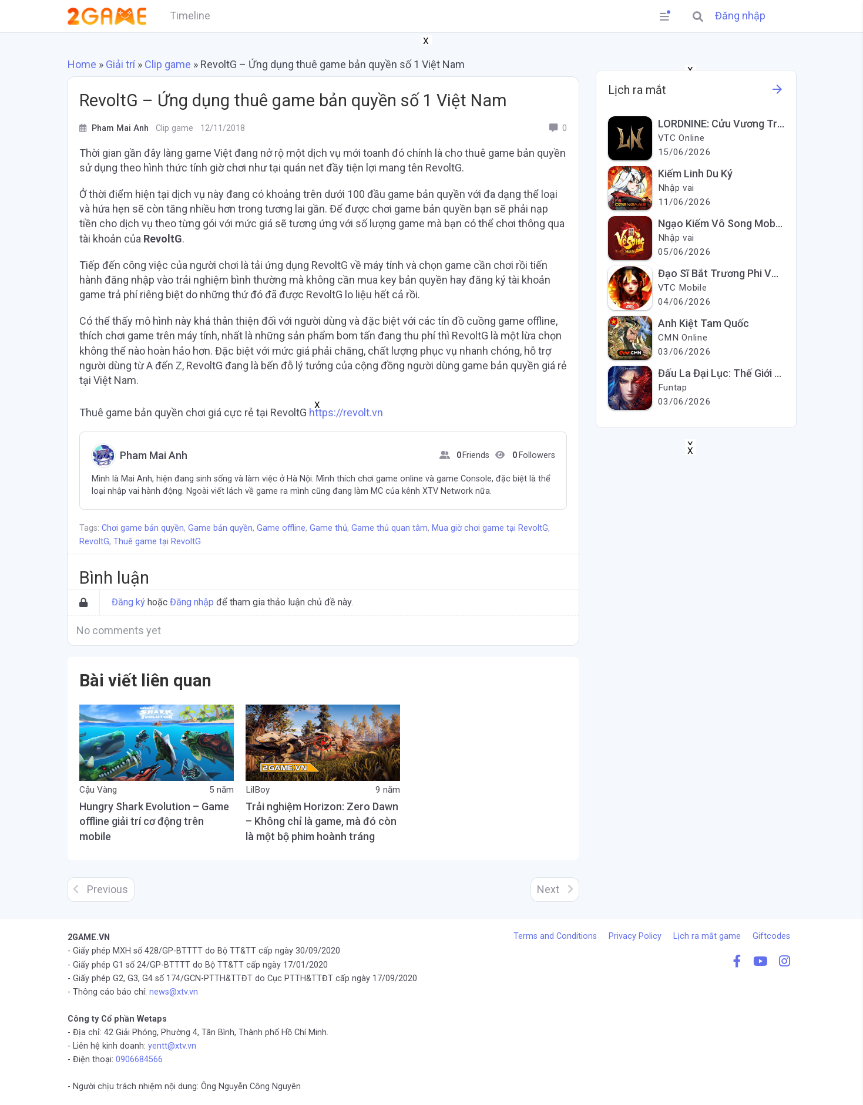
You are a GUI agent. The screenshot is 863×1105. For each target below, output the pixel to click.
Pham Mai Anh (152, 455)
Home (82, 64)
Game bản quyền (220, 528)
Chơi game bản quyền (143, 528)
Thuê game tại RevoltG (157, 542)
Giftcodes (771, 936)
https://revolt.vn (346, 412)
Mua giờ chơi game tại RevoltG (490, 528)
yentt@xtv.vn (172, 1046)
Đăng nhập (740, 16)
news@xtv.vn (173, 992)
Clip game (168, 64)
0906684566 (139, 1059)
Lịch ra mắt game (707, 936)
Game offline (281, 528)
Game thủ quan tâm (389, 528)
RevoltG (94, 542)
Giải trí (120, 64)
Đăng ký (128, 602)
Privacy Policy (635, 936)
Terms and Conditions (555, 936)
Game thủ (328, 528)
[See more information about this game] (777, 92)
